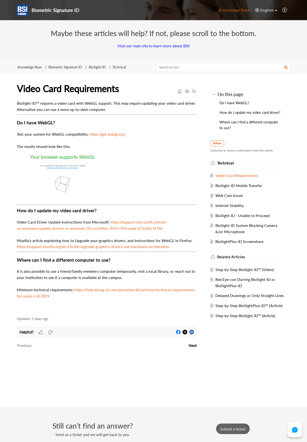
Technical (119, 67)
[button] (266, 10)
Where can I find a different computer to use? (248, 125)
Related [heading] (233, 256)
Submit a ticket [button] (233, 429)
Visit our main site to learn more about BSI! (154, 45)
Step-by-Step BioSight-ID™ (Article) (247, 328)
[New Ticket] (233, 429)
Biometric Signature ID (65, 67)
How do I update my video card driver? (249, 112)
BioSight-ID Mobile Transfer (240, 185)
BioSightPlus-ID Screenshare (241, 241)
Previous (24, 345)
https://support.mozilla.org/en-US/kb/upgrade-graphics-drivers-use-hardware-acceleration (93, 246)
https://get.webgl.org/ (107, 134)
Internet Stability (231, 205)
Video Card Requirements (238, 175)
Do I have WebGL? (234, 103)
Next (193, 345)
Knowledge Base (30, 67)
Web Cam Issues (231, 195)
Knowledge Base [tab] (234, 10)
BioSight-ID (97, 67)
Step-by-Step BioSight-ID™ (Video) (246, 269)
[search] (223, 67)
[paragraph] (107, 205)
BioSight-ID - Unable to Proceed (244, 215)
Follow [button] (219, 143)
